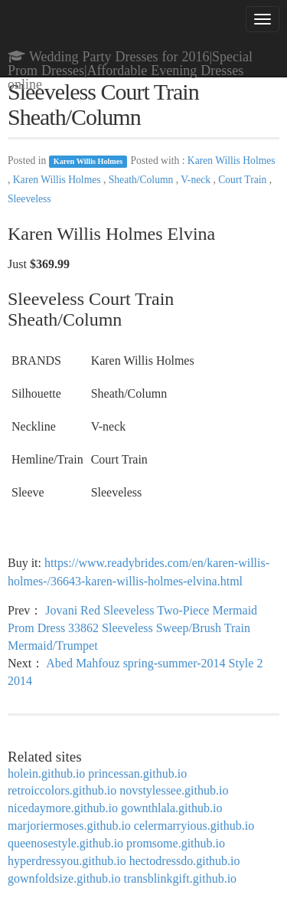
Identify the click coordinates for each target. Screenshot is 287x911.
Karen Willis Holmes (88, 161)
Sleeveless (29, 199)
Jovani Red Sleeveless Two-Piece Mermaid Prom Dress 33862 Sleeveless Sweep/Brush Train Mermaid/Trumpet (132, 628)
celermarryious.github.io (194, 825)
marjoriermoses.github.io (69, 825)
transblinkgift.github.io (180, 878)
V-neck (197, 179)
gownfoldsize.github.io (64, 878)
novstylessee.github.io (173, 790)
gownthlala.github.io (171, 807)
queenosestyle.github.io (65, 843)
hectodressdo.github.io (184, 860)
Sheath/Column (142, 179)
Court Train (243, 179)
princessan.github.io (137, 773)
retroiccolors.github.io (62, 790)
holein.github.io (46, 773)
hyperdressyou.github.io (67, 860)
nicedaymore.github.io (63, 807)
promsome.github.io (175, 843)
